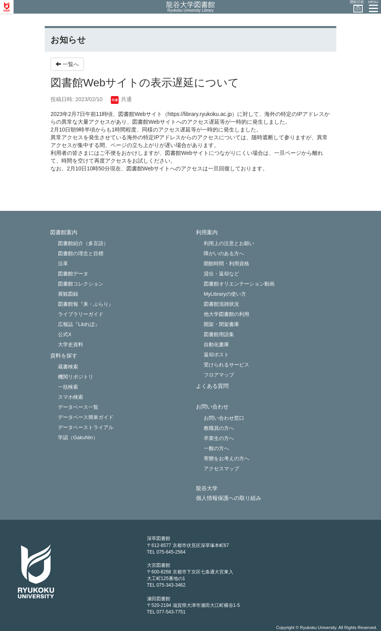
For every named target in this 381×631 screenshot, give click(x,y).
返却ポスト (216, 355)
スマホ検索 (70, 397)
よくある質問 (212, 386)
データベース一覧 (78, 407)
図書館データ (73, 274)
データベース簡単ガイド (86, 417)
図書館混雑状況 (221, 304)
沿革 (63, 263)
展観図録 (68, 294)
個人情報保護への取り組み (228, 498)
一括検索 (68, 387)
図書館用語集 (219, 334)
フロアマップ (219, 375)
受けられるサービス (226, 365)
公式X (65, 334)
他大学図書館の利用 (226, 314)
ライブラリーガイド (80, 314)
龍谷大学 (207, 488)
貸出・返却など (221, 274)
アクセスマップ (221, 468)
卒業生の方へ (219, 438)
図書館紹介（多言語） (83, 243)
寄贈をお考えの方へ (226, 458)
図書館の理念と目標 (80, 253)
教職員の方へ (219, 428)
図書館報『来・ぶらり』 (86, 304)
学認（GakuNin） (78, 437)
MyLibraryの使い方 (225, 294)
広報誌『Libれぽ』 (79, 324)
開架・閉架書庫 (221, 324)
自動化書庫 (216, 344)
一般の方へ (216, 448)
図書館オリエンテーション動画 (239, 284)
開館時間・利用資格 (226, 263)
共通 (121, 99)
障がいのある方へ (224, 253)
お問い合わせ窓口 (224, 418)
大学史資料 (70, 344)
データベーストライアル (86, 427)
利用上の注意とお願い (229, 243)
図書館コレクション (80, 284)
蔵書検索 (68, 367)
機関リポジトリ (75, 377)
